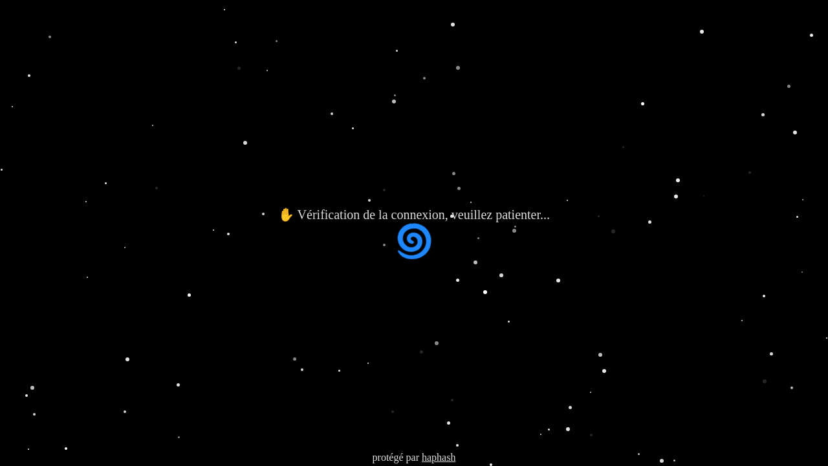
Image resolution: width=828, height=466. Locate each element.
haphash (438, 457)
